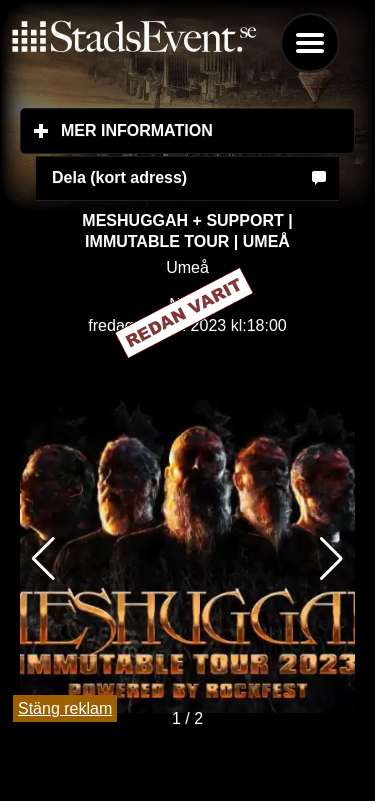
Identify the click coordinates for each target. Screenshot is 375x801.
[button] (331, 559)
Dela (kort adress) (119, 177)
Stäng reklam (65, 708)
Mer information (208, 130)
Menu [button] (310, 43)
